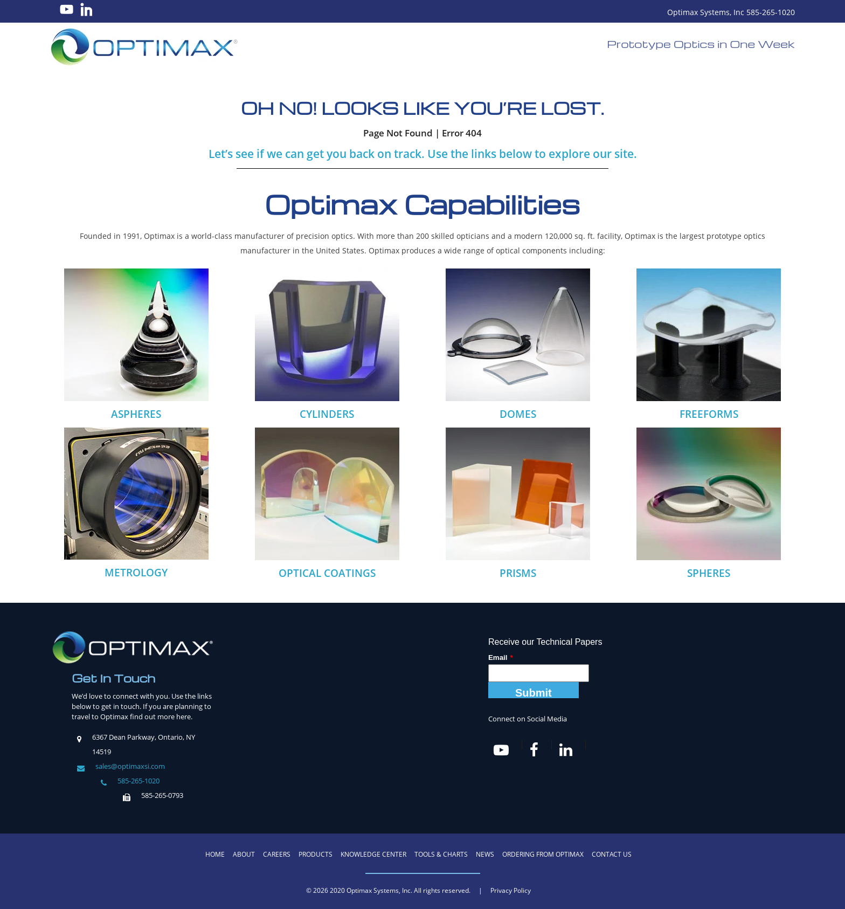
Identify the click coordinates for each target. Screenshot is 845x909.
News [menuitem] (485, 854)
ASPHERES (136, 414)
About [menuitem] (244, 854)
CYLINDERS (327, 414)
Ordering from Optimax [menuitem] (543, 854)
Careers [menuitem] (276, 854)
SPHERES (708, 573)
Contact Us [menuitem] (612, 854)
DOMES (518, 414)
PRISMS (518, 573)
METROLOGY (136, 573)
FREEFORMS (709, 414)
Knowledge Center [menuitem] (373, 854)
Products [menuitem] (316, 854)
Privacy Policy (510, 890)
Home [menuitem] (215, 854)
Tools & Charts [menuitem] (441, 854)
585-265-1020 (138, 781)
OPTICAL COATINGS (327, 573)
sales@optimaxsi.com (130, 766)
